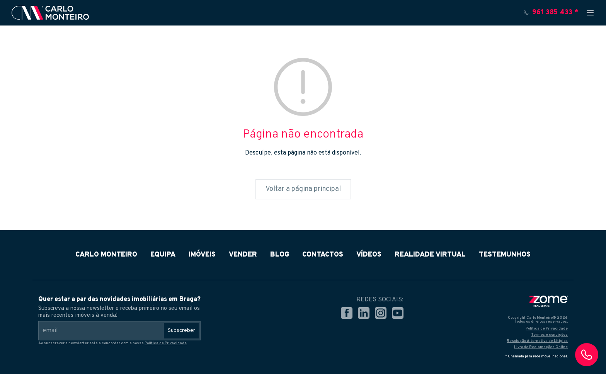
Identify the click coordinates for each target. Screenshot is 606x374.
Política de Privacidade (166, 343)
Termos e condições (549, 334)
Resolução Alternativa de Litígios (537, 340)
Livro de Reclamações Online (541, 347)
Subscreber (181, 330)
